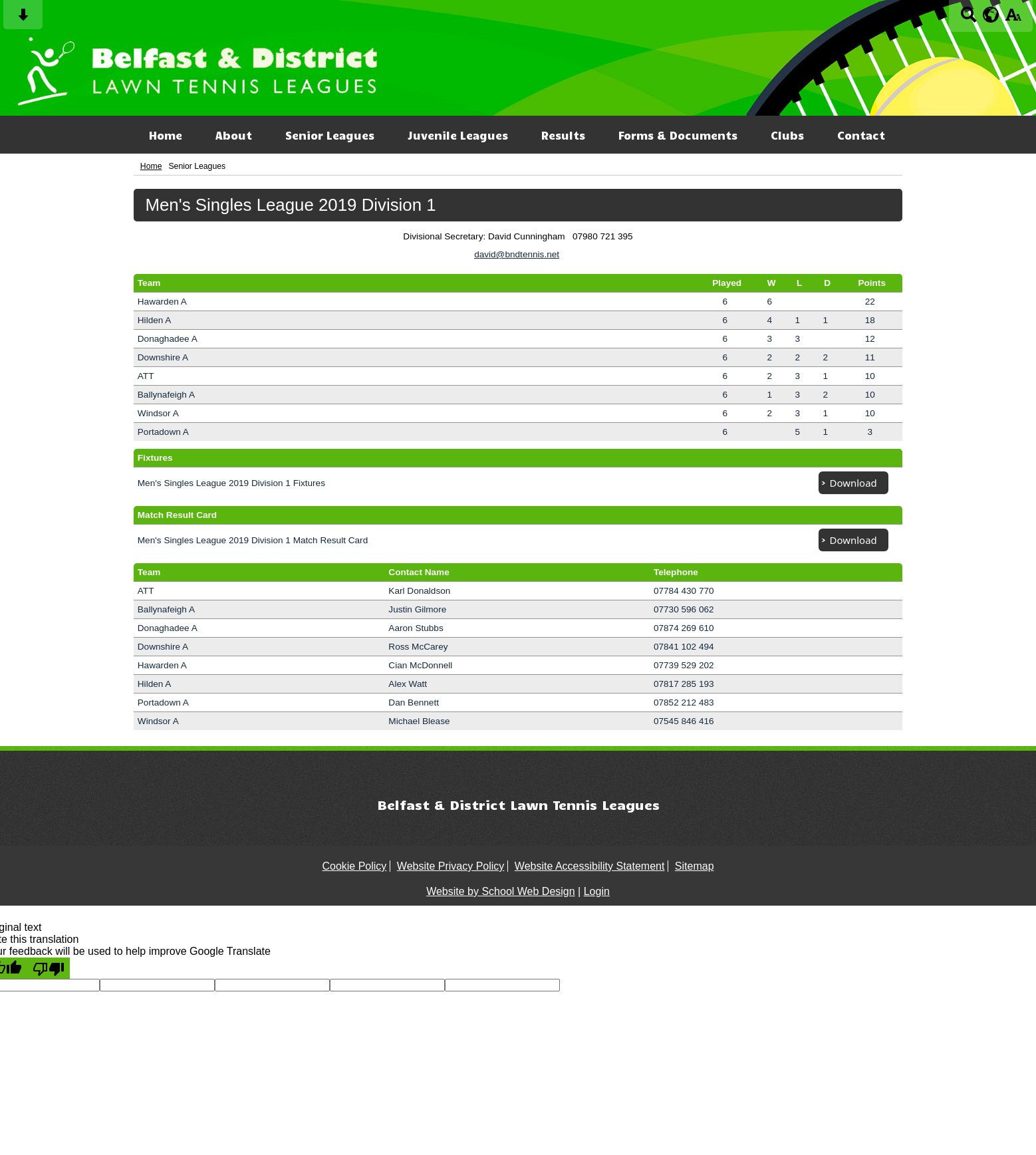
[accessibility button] (1013, 19)
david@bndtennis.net (516, 254)
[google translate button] (991, 15)
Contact (861, 135)
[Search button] (968, 19)
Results (563, 135)
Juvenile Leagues (458, 135)
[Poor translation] (48, 968)
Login (597, 891)
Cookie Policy (354, 866)
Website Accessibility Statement (590, 866)
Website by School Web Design (500, 891)
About (233, 135)
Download (853, 482)
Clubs (787, 135)
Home (165, 135)
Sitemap (694, 866)
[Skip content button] (23, 19)
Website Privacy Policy (451, 866)
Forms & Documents (677, 135)
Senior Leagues (329, 135)
